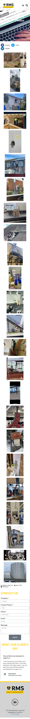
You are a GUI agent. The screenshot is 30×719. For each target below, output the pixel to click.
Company (4, 598)
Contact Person (6, 605)
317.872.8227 (15, 714)
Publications (5, 586)
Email (3, 618)
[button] (23, 5)
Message (4, 625)
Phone (3, 612)
